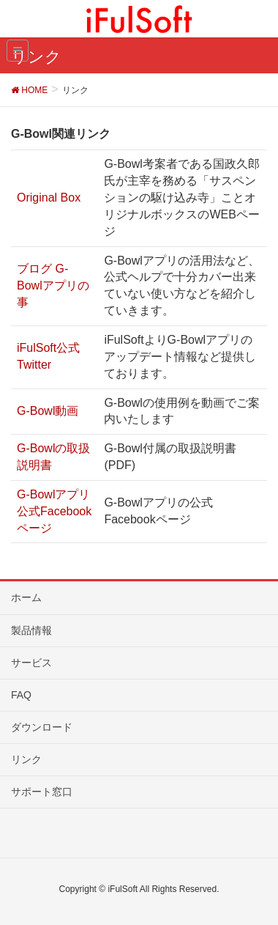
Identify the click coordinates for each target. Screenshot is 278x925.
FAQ (21, 695)
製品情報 (31, 630)
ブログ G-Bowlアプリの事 (53, 285)
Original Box (48, 197)
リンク (26, 759)
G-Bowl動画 (47, 411)
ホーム (26, 597)
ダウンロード (41, 727)
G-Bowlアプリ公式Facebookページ (54, 511)
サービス (31, 662)
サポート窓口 (41, 791)
